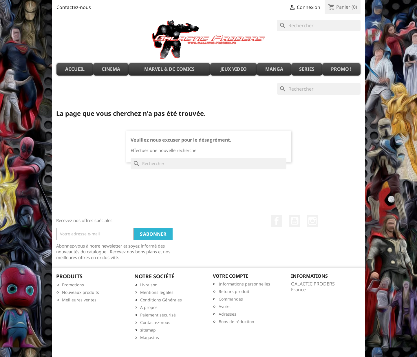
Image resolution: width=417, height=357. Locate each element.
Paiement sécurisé (158, 315)
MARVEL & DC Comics (169, 69)
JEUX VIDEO (233, 69)
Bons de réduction (236, 321)
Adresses (227, 314)
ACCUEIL (75, 69)
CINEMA (111, 69)
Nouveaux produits (80, 292)
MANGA (274, 69)
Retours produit (234, 291)
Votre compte (230, 276)
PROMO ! (341, 69)
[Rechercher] (319, 25)
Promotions (73, 285)
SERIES (306, 69)
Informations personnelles (244, 284)
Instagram (312, 221)
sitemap (148, 330)
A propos (149, 307)
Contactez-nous (73, 7)
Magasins (149, 337)
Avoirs (225, 306)
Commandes (231, 299)
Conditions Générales (161, 300)
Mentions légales (156, 292)
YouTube (294, 221)
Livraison (149, 285)
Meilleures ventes (79, 300)
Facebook (276, 221)
